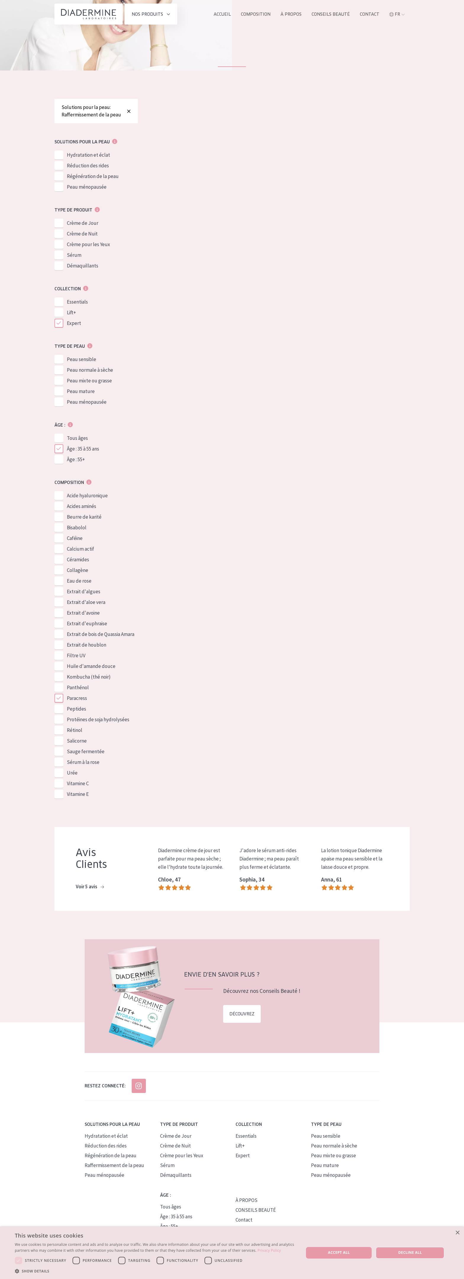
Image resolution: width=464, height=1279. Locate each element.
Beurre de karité (84, 517)
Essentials (77, 302)
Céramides (78, 559)
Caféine (75, 538)
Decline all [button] (410, 1252)
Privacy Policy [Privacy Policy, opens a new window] (269, 1250)
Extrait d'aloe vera (86, 602)
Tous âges (77, 438)
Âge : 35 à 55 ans (83, 448)
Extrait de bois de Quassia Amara (100, 634)
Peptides (76, 709)
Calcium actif (80, 549)
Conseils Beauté (331, 14)
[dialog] (232, 1253)
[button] (155, 1271)
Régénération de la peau (93, 176)
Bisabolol (76, 527)
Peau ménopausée (87, 187)
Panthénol (78, 687)
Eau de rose (79, 581)
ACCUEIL (222, 14)
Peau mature (81, 391)
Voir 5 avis (90, 887)
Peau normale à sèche (90, 370)
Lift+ (71, 312)
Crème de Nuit (82, 233)
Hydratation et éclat (88, 155)
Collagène (77, 570)
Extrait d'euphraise (87, 623)
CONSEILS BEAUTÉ (256, 1210)
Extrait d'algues (83, 591)
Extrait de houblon (86, 645)
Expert (74, 323)
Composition (255, 14)
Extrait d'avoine (83, 613)
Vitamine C (78, 783)
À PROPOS (246, 1200)
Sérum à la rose (83, 762)
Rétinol (74, 730)
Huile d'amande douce (91, 666)
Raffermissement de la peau (114, 1165)
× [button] (457, 1233)
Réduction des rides (88, 165)
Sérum (74, 255)
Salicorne (77, 741)
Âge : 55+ (76, 459)
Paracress (77, 698)
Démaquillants (82, 265)
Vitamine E (78, 794)
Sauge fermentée (85, 751)
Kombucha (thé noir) (89, 677)
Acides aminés (81, 506)
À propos (291, 14)
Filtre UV (76, 655)
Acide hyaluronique (87, 495)
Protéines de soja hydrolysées (98, 719)
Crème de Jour (82, 223)
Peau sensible (81, 359)
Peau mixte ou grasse (89, 380)
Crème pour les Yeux (88, 244)
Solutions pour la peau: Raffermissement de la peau (96, 111)
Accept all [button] (339, 1252)
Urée (72, 773)
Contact (369, 14)
